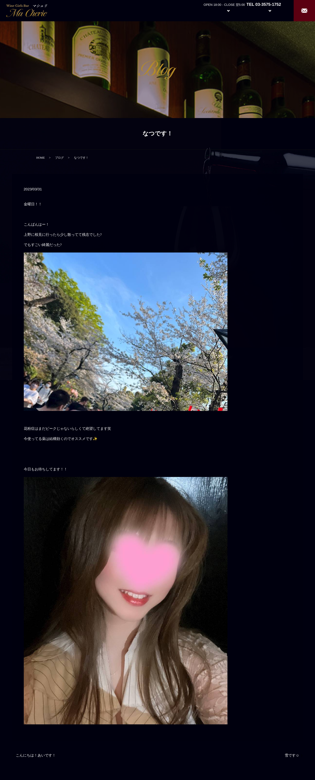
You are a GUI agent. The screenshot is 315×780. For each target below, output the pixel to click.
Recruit (274, 10)
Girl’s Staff (247, 10)
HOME (40, 157)
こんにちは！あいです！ (36, 755)
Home (184, 10)
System (225, 10)
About (202, 10)
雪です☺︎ (292, 755)
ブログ (59, 157)
